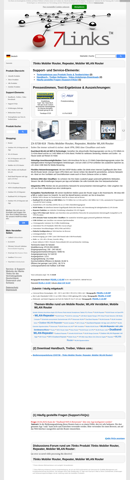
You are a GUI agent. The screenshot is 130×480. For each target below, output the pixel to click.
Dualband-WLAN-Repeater (17, 196)
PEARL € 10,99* (99, 299)
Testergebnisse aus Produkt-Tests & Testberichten (63, 74)
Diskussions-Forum (14, 113)
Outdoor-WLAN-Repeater (16, 192)
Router (10, 143)
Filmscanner (15, 257)
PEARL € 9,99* (104, 296)
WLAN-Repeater (13, 183)
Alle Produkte (12, 83)
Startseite (83, 56)
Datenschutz (98, 3)
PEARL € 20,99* (104, 293)
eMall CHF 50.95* (64, 283)
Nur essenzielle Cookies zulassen (56, 7)
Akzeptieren (79, 7)
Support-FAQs (13, 104)
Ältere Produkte (13, 80)
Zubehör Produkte (14, 87)
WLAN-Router (13, 154)
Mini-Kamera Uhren (17, 253)
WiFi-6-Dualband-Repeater (17, 188)
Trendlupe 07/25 (45, 113)
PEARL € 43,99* (57, 279)
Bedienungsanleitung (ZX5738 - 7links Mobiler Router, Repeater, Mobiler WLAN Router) (73, 355)
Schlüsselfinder (15, 237)
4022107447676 (74, 280)
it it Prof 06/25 (67, 113)
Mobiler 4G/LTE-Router (16, 165)
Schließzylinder (16, 262)
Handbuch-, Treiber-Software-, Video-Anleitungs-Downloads (68, 77)
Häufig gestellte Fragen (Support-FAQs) (57, 80)
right (123, 130)
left (33, 130)
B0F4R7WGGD (87, 280)
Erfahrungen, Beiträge (15, 108)
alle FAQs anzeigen (116, 438)
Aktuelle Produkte (14, 76)
